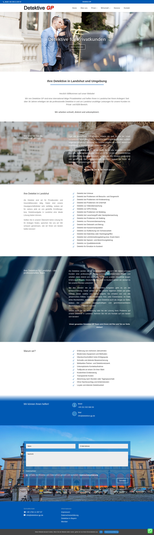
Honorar (117, 8)
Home (74, 8)
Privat (93, 8)
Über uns (84, 8)
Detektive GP (86, 2)
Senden (122, 481)
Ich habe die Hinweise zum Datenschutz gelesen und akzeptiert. (62, 475)
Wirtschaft (105, 8)
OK (101, 532)
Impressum (65, 512)
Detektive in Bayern (69, 518)
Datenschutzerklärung (88, 475)
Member (64, 522)
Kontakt (127, 8)
